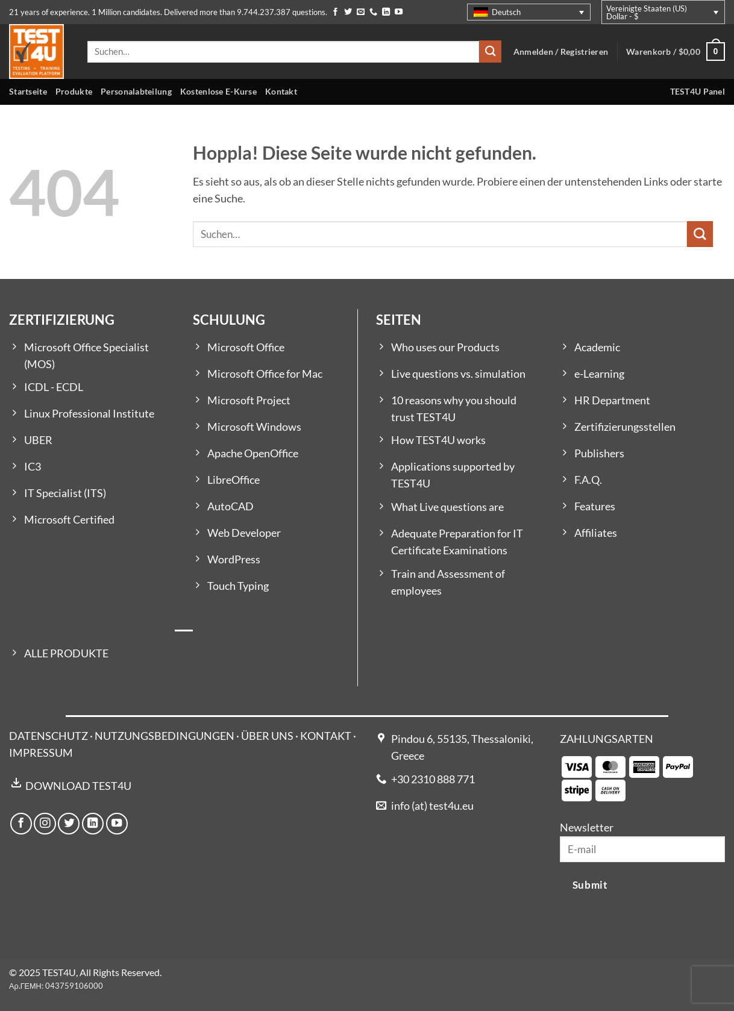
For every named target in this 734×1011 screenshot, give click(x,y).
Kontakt (281, 91)
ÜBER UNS (267, 736)
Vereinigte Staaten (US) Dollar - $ (646, 12)
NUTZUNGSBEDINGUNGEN (164, 736)
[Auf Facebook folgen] (335, 12)
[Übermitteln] (490, 51)
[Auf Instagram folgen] (44, 823)
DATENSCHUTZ (48, 736)
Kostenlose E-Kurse (218, 91)
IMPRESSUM (41, 753)
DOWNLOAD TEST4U (78, 786)
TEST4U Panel (697, 91)
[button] (675, 51)
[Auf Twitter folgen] (348, 12)
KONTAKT (325, 736)
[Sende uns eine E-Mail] (361, 12)
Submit (589, 884)
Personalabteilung (136, 91)
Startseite (28, 91)
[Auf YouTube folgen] (399, 12)
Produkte (73, 91)
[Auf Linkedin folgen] (386, 12)
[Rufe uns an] (373, 12)
